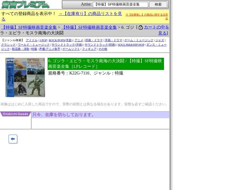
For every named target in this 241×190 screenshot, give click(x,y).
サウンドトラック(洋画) (67, 44)
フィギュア (89, 48)
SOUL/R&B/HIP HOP (131, 44)
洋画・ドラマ (113, 40)
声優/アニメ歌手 (49, 48)
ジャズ (159, 40)
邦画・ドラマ (94, 40)
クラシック (8, 44)
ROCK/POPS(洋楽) (60, 40)
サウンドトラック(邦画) (100, 44)
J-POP (43, 40)
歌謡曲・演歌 (20, 48)
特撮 (34, 48)
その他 (102, 48)
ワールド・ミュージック (34, 44)
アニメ (79, 40)
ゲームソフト (71, 48)
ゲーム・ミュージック (138, 40)
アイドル (32, 40)
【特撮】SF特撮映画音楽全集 (29, 27)
